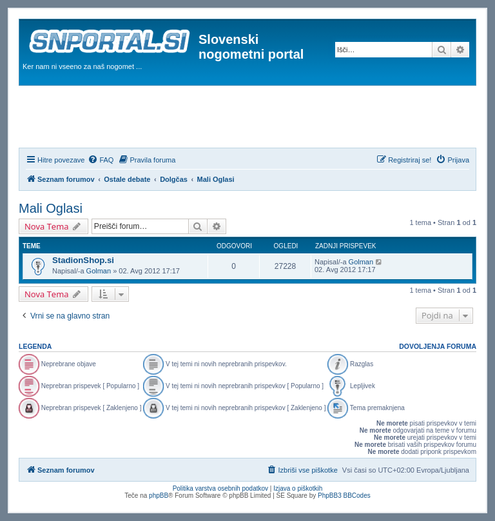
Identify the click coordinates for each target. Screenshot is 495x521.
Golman (99, 271)
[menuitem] (100, 160)
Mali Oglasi (50, 208)
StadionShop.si (83, 260)
